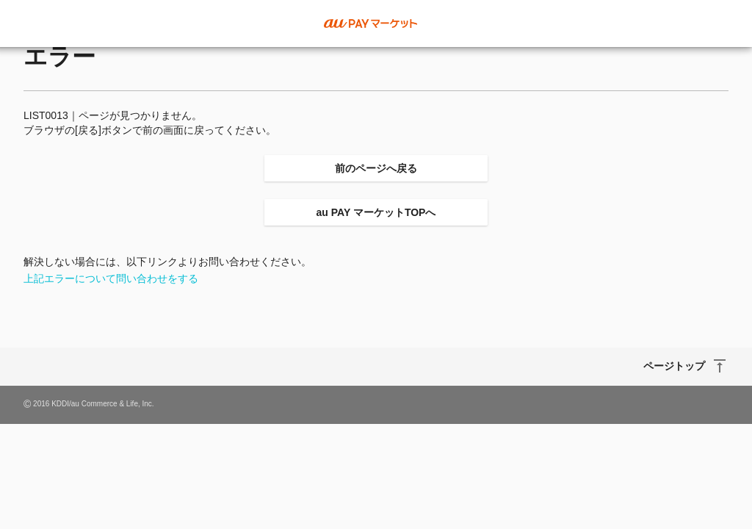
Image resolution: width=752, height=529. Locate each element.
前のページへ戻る (376, 168)
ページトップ (674, 366)
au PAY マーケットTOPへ (376, 212)
